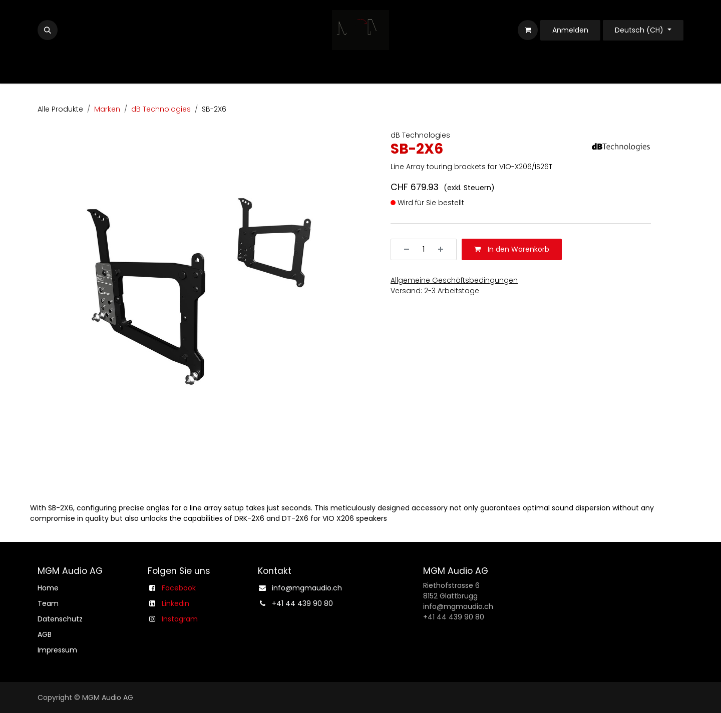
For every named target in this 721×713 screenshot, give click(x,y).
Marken (107, 109)
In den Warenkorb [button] (511, 249)
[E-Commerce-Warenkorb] (528, 30)
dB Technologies (161, 109)
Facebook (179, 588)
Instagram (180, 619)
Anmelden (570, 30)
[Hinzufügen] (444, 249)
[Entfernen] (403, 249)
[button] (48, 30)
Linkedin (175, 603)
